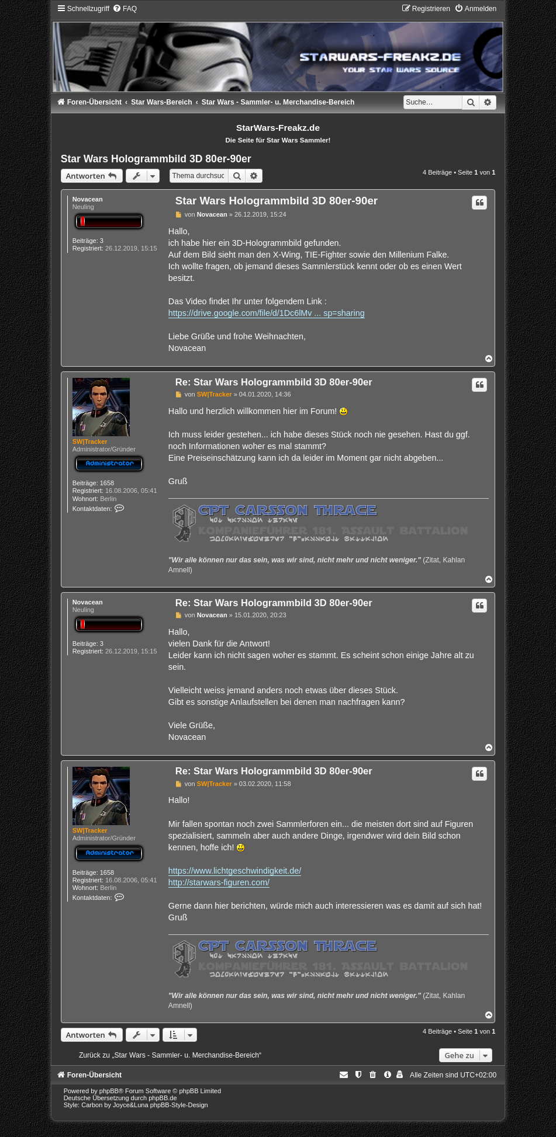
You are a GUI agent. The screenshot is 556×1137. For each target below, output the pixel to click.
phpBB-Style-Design (179, 1104)
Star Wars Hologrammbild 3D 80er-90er (156, 159)
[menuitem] (124, 9)
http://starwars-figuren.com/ (219, 882)
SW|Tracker (90, 441)
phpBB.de (163, 1097)
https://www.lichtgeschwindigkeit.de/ (234, 870)
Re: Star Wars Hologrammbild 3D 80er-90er (273, 382)
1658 (107, 482)
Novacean (87, 199)
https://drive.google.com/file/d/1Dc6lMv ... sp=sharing (266, 313)
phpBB (109, 1090)
